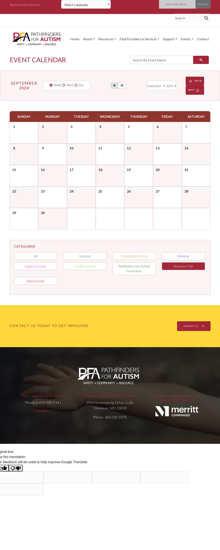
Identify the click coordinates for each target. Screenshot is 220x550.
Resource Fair (183, 266)
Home (74, 39)
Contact (203, 39)
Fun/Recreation (85, 266)
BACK (195, 81)
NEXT (194, 90)
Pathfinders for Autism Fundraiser (134, 268)
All (35, 256)
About (87, 39)
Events (186, 39)
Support (169, 39)
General (85, 256)
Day (81, 85)
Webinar (183, 256)
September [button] (154, 86)
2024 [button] (170, 86)
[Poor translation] (16, 468)
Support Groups (35, 266)
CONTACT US (194, 326)
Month (57, 85)
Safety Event (35, 281)
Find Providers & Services (138, 39)
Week (70, 85)
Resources (106, 39)
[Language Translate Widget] (86, 4)
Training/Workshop (134, 256)
